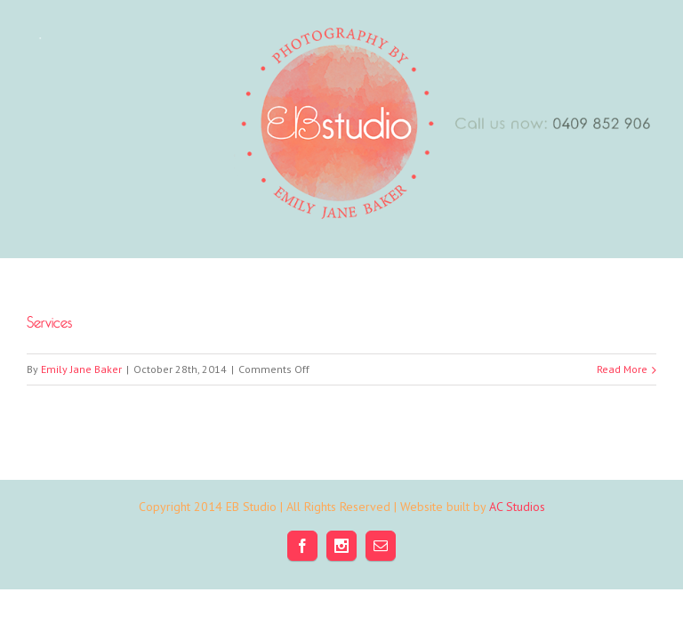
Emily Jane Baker (81, 369)
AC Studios (517, 507)
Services (49, 319)
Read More (622, 369)
